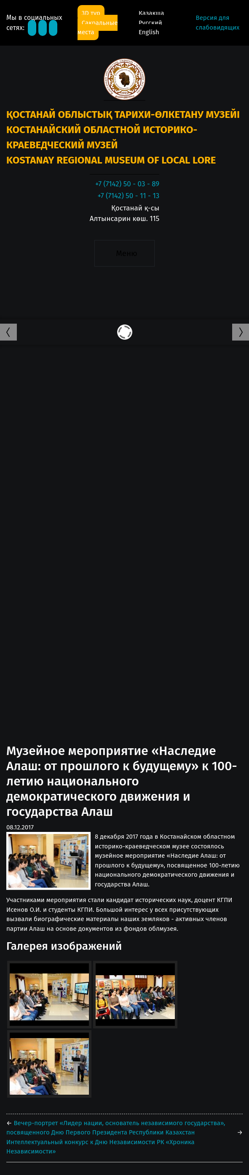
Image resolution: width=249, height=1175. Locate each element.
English (149, 32)
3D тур (91, 13)
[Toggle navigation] (124, 253)
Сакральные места (98, 27)
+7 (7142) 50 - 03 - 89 (127, 184)
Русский (150, 23)
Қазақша (151, 13)
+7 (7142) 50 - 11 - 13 (128, 195)
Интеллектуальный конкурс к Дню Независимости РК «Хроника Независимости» (100, 1147)
